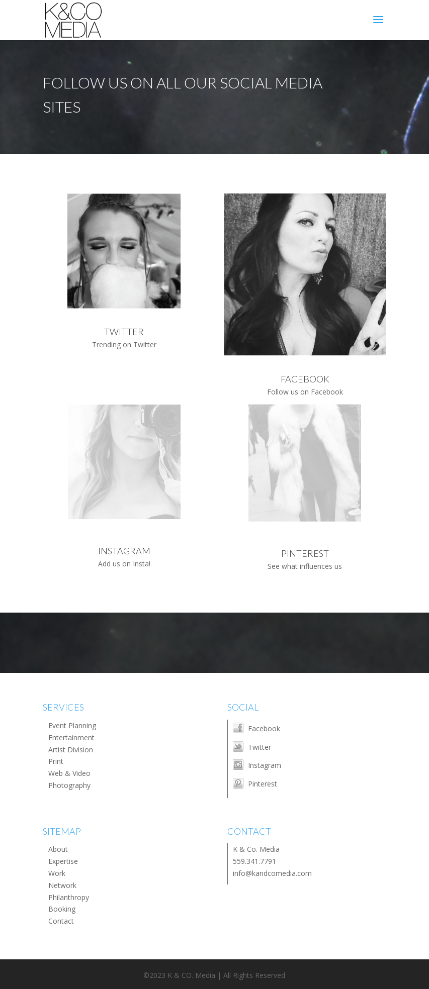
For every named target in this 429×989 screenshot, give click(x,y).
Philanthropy (68, 897)
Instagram (264, 765)
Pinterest (262, 783)
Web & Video (69, 773)
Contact (61, 921)
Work (56, 873)
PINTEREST (305, 553)
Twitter (259, 747)
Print (55, 761)
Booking (61, 909)
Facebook (264, 728)
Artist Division (70, 749)
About (58, 849)
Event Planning (72, 725)
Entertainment (71, 737)
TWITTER (124, 331)
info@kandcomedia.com (272, 873)
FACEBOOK (305, 378)
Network (62, 885)
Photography (69, 785)
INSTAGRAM (124, 550)
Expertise (63, 861)
